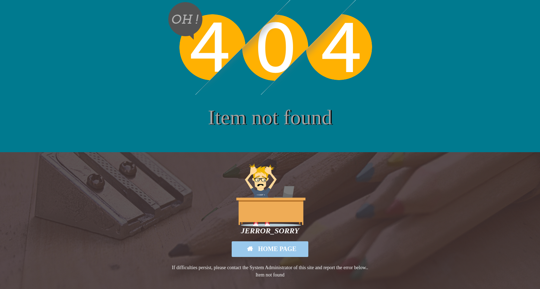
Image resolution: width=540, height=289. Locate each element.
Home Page (276, 248)
